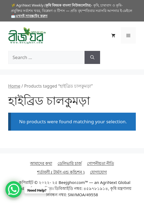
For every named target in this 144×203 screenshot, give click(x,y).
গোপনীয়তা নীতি (100, 163)
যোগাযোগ (98, 172)
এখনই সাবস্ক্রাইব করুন (31, 15)
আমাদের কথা (41, 163)
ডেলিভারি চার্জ (70, 163)
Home (14, 86)
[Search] (92, 57)
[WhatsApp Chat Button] (13, 189)
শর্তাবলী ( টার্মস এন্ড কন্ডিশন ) (61, 172)
